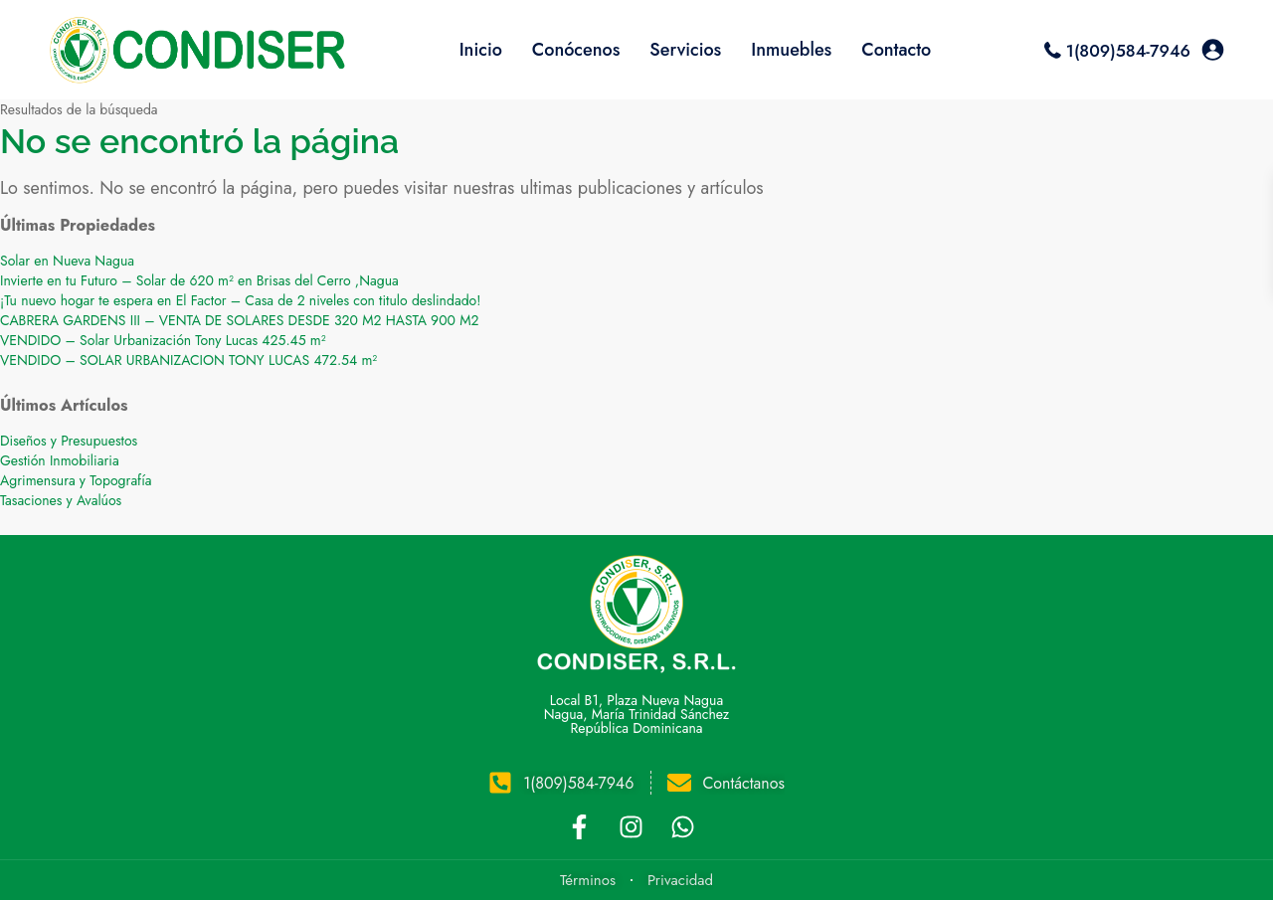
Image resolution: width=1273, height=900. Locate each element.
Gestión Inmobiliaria (59, 460)
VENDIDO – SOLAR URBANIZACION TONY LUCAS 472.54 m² (188, 360)
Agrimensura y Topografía (76, 480)
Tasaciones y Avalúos (60, 500)
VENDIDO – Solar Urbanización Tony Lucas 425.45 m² (163, 340)
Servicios (685, 50)
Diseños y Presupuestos (68, 440)
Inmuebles (791, 50)
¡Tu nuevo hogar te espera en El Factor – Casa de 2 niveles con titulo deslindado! (240, 300)
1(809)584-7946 (1128, 51)
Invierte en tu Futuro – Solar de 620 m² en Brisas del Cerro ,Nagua (199, 280)
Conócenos (576, 50)
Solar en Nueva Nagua (67, 260)
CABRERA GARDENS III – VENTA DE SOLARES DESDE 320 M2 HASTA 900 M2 (239, 320)
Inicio (480, 50)
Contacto (896, 50)
